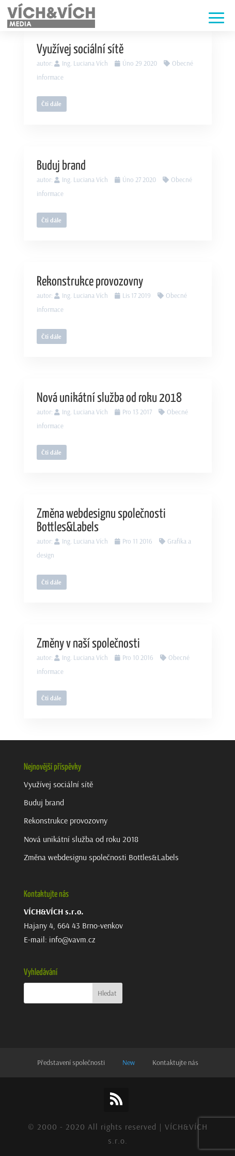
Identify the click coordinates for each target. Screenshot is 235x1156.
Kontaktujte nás (175, 1062)
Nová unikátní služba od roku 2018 (109, 398)
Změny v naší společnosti (88, 644)
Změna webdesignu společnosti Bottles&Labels (101, 857)
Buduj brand (61, 166)
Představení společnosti (71, 1062)
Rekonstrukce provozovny (90, 282)
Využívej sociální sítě (80, 49)
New (128, 1062)
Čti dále (51, 104)
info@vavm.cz (72, 939)
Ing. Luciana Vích (85, 63)
